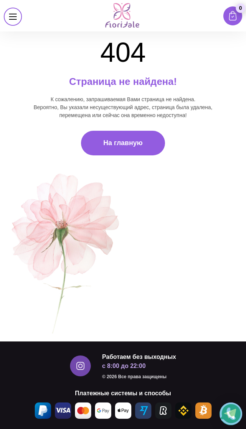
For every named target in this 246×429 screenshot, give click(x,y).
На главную (123, 143)
